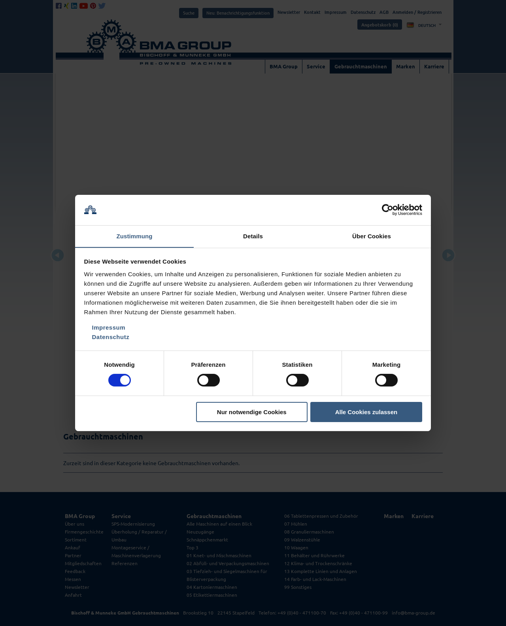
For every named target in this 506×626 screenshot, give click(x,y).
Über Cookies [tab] (371, 235)
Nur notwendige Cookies (252, 412)
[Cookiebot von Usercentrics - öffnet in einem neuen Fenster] (387, 210)
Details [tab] (253, 235)
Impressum (109, 327)
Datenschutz (111, 337)
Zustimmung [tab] (135, 235)
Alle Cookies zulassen (366, 412)
